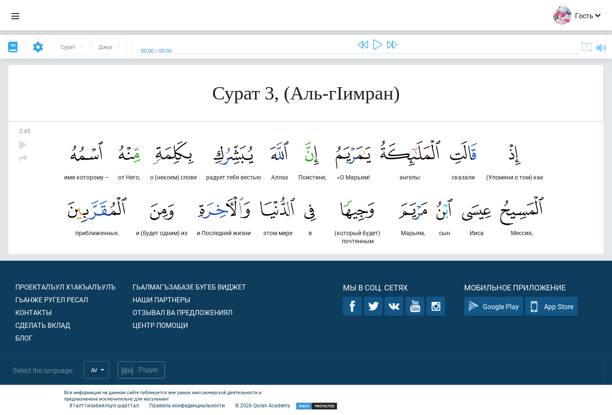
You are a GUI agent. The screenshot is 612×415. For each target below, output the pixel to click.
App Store (551, 306)
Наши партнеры (161, 299)
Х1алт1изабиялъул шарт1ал (104, 405)
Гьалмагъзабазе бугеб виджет (189, 286)
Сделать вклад (42, 325)
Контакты (33, 312)
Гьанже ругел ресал (51, 299)
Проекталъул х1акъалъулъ (65, 286)
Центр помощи (160, 325)
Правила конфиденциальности (187, 405)
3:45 (25, 131)
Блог (24, 337)
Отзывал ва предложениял (182, 312)
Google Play (493, 306)
